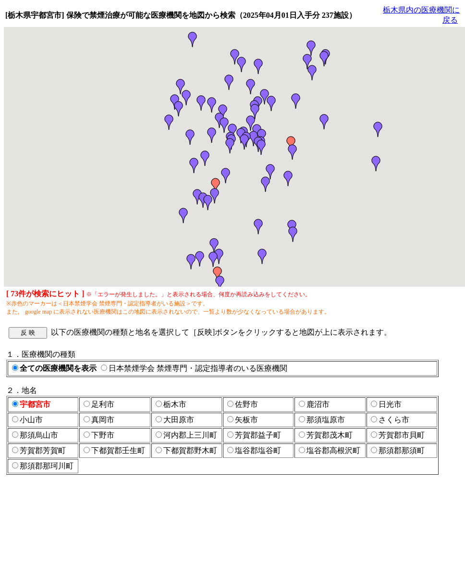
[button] (241, 64)
